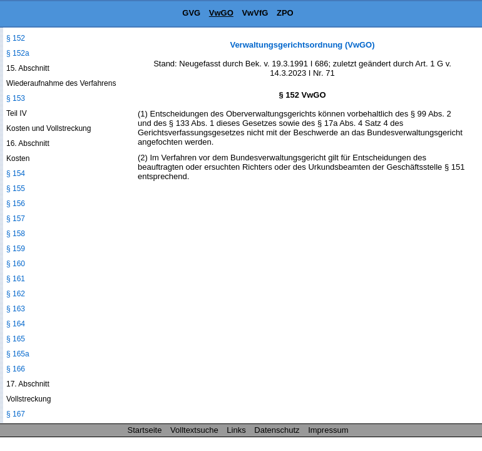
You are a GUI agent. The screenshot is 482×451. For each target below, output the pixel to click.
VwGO (221, 13)
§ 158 (15, 233)
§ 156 (15, 203)
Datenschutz (276, 430)
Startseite (145, 430)
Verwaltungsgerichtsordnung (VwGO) (302, 44)
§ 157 (15, 218)
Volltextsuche (194, 430)
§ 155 (15, 188)
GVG (191, 13)
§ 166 (15, 369)
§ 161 (15, 278)
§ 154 (15, 173)
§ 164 (15, 323)
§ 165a (17, 354)
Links (236, 430)
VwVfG (255, 13)
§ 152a (17, 53)
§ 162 (15, 293)
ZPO (285, 13)
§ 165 (15, 338)
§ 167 (15, 414)
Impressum (328, 430)
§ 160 (15, 263)
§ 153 (15, 98)
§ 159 (15, 248)
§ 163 (15, 308)
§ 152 (15, 38)
